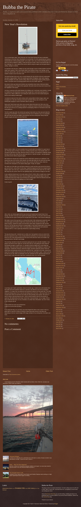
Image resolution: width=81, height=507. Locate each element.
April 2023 (58, 142)
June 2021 (58, 165)
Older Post (49, 371)
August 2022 (59, 156)
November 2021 (60, 158)
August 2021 (59, 163)
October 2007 (59, 320)
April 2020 (58, 181)
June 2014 (58, 272)
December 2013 (60, 276)
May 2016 (58, 244)
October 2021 (59, 161)
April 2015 (58, 259)
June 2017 (58, 230)
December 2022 (60, 148)
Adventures (5, 488)
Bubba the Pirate (19, 7)
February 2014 (59, 274)
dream (13, 488)
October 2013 (59, 278)
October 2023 (59, 129)
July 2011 (58, 301)
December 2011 (60, 292)
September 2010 (60, 307)
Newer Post (6, 371)
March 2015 (59, 261)
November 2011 (60, 295)
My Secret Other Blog (50, 493)
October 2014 (59, 267)
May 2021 (58, 167)
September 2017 (60, 225)
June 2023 (58, 137)
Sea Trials (37, 488)
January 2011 (59, 305)
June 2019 (58, 200)
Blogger (56, 503)
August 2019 (59, 198)
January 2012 (59, 290)
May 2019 (58, 202)
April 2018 (58, 213)
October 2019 (59, 194)
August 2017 (59, 228)
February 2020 (59, 186)
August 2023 (59, 133)
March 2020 (59, 184)
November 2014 (60, 265)
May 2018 (58, 211)
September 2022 (60, 154)
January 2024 (59, 125)
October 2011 (59, 297)
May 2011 (58, 303)
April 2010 (58, 311)
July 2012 (58, 284)
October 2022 (59, 152)
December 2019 (60, 190)
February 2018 (59, 217)
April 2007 (58, 326)
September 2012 (60, 282)
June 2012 (58, 286)
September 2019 (60, 196)
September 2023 (60, 131)
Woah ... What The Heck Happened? (18, 464)
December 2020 (60, 171)
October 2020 (59, 173)
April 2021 (58, 169)
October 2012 (59, 280)
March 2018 (59, 215)
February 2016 (59, 251)
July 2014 (58, 269)
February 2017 (59, 236)
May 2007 (58, 324)
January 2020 (59, 188)
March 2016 (59, 248)
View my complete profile (62, 105)
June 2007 (58, 322)
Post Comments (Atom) (14, 374)
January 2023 (59, 146)
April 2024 (58, 121)
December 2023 (60, 127)
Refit (29, 488)
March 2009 (59, 313)
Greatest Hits (20, 488)
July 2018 (58, 207)
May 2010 (58, 309)
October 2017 (59, 223)
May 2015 (58, 257)
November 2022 (60, 150)
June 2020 (58, 177)
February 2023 (59, 144)
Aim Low (5, 379)
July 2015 (58, 255)
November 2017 (60, 221)
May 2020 (58, 179)
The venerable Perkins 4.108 (16, 472)
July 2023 (58, 135)
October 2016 (59, 240)
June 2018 (58, 209)
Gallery (57, 88)
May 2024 (58, 119)
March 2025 (59, 114)
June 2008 (58, 318)
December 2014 (60, 263)
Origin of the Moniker (61, 86)
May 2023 (58, 140)
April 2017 (58, 234)
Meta (26, 488)
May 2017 (58, 232)
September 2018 (60, 205)
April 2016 (58, 246)
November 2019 (60, 192)
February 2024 (59, 123)
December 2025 (60, 112)
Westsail (4, 490)
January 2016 (59, 253)
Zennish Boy (46, 496)
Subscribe (67, 34)
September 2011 (60, 299)
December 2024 (60, 117)
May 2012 (58, 288)
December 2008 (60, 315)
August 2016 (59, 242)
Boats (10, 488)
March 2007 (59, 328)
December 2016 (60, 238)
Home (28, 371)
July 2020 (58, 175)
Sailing (33, 488)
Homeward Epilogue (14, 456)
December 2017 (60, 219)
